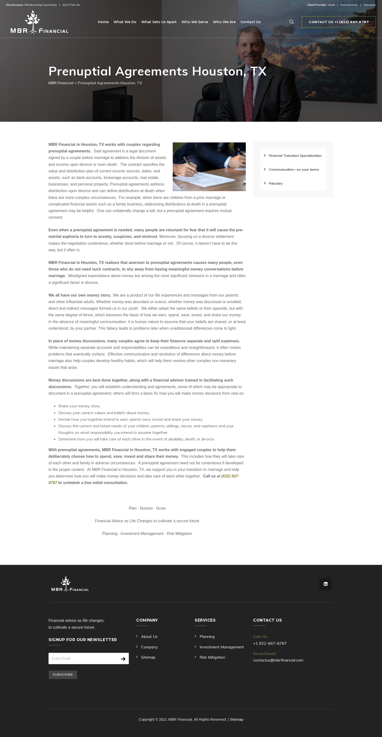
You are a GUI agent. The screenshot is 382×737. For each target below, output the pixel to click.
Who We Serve (194, 22)
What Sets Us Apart (159, 22)
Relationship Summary (41, 5)
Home (103, 22)
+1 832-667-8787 (270, 643)
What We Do (125, 22)
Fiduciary (276, 183)
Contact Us (250, 22)
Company (149, 646)
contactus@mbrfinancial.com (278, 660)
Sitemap (148, 657)
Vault (331, 5)
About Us (149, 636)
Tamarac (369, 5)
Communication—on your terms (294, 169)
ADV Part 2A (71, 5)
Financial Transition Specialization (295, 155)
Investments (349, 5)
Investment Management (222, 646)
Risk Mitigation (212, 657)
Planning (207, 636)
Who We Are (224, 22)
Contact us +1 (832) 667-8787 (339, 22)
